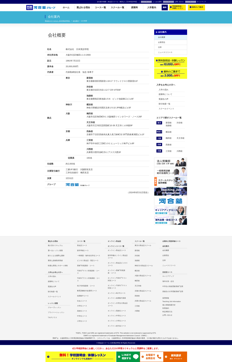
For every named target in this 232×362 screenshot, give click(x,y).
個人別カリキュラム (55, 245)
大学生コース (82, 306)
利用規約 (165, 308)
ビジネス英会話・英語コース (87, 260)
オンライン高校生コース (117, 311)
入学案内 (151, 7)
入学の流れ (163, 90)
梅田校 (169, 138)
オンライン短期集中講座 (117, 298)
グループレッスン (54, 307)
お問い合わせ (173, 2)
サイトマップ (195, 2)
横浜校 (169, 132)
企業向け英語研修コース (171, 241)
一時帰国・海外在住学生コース (88, 255)
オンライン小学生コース (117, 321)
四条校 (169, 145)
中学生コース (82, 316)
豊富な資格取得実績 (55, 260)
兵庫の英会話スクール (143, 301)
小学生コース (82, 321)
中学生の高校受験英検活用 (172, 286)
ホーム (66, 7)
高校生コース (82, 311)
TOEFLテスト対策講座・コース (88, 279)
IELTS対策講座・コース (86, 286)
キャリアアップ (168, 276)
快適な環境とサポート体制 (58, 265)
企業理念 (161, 42)
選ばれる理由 (83, 7)
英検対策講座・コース (85, 265)
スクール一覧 (117, 7)
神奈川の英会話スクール (144, 265)
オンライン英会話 (114, 241)
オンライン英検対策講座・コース (116, 271)
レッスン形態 (53, 303)
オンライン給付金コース (117, 326)
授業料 (134, 7)
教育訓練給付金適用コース (87, 291)
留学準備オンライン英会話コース (118, 256)
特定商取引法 (167, 312)
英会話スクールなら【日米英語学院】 (57, 21)
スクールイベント (166, 109)
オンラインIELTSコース (116, 293)
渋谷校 (179, 123)
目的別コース (167, 272)
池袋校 (169, 125)
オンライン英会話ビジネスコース (118, 264)
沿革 (160, 47)
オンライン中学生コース (117, 316)
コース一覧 (100, 7)
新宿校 (169, 123)
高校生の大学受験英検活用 (172, 291)
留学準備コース (83, 250)
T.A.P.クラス (52, 317)
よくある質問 (151, 2)
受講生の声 (163, 99)
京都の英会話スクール (143, 291)
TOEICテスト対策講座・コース (88, 272)
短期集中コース (83, 296)
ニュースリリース (165, 52)
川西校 (179, 151)
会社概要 (161, 37)
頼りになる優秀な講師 (56, 255)
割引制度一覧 (164, 104)
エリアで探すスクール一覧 (169, 117)
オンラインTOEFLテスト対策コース (117, 286)
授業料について (165, 94)
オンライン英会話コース (117, 250)
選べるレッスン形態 (55, 250)
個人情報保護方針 (169, 305)
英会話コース (82, 245)
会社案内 (76, 21)
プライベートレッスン (56, 312)
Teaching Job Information (171, 301)
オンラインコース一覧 (116, 246)
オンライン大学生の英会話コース (118, 304)
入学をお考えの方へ (165, 85)
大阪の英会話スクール (143, 275)
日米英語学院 (115, 343)
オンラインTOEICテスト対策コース (117, 279)
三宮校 (169, 151)
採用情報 (165, 298)
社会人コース (82, 301)
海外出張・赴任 (168, 281)
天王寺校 (180, 138)
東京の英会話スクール (143, 245)
